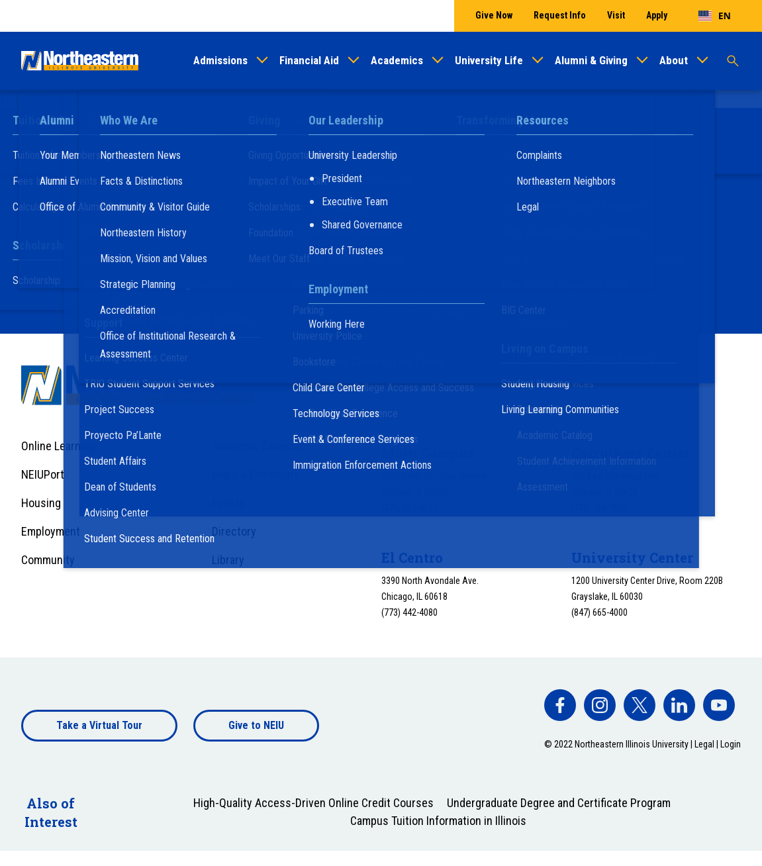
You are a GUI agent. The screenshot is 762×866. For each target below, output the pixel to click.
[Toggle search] (733, 61)
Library (228, 560)
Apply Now (539, 254)
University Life (489, 60)
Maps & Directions (255, 474)
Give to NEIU (256, 725)
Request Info (560, 15)
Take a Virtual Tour (99, 725)
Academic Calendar (257, 446)
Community (48, 560)
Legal (704, 744)
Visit (616, 15)
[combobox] (715, 16)
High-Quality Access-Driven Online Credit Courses (313, 803)
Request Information (246, 254)
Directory (234, 531)
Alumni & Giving (591, 60)
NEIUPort (42, 474)
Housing (41, 503)
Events (228, 503)
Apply (656, 15)
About (673, 60)
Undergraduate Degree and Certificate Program (559, 803)
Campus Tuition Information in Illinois (438, 821)
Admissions (220, 60)
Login (730, 744)
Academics (397, 60)
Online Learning (58, 446)
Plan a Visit (404, 254)
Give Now (493, 15)
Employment (50, 531)
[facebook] (560, 705)
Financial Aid (309, 60)
